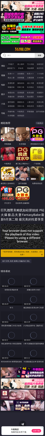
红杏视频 (11, 115)
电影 (3, 84)
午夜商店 (20, 111)
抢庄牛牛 (40, 68)
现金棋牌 (30, 68)
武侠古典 (40, 102)
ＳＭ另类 (40, 77)
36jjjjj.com (22, 49)
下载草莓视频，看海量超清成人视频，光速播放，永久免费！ (22, 253)
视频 (3, 75)
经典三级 (20, 87)
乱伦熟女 (30, 87)
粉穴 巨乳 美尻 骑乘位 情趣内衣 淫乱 (16, 261)
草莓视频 (30, 111)
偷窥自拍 (11, 92)
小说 (3, 103)
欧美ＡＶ (30, 73)
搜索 (39, 55)
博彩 (3, 66)
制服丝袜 (11, 87)
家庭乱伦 (20, 102)
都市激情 (11, 102)
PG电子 (11, 64)
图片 (3, 94)
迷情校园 (11, 106)
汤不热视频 (40, 111)
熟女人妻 (11, 77)
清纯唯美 (20, 96)
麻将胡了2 (11, 68)
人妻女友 (30, 102)
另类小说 (20, 106)
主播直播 (30, 77)
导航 (3, 113)
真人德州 (20, 64)
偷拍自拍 (20, 83)
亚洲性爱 (11, 83)
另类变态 (40, 87)
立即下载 (36, 431)
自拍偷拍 (20, 73)
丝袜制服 (20, 77)
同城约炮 (11, 111)
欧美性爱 (40, 83)
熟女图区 (30, 96)
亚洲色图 (20, 92)
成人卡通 (30, 83)
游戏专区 (40, 64)
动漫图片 (40, 92)
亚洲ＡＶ (11, 73)
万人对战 (30, 64)
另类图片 (40, 96)
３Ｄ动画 (40, 73)
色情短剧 (20, 115)
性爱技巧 (40, 106)
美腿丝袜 (11, 96)
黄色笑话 (30, 106)
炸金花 (20, 68)
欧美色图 (30, 92)
